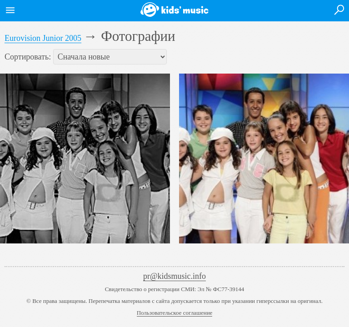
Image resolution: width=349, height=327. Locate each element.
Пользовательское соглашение (175, 312)
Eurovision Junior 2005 (43, 38)
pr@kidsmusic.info (174, 276)
